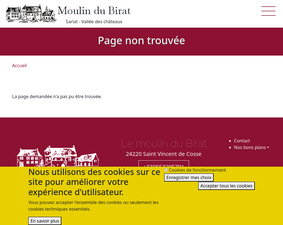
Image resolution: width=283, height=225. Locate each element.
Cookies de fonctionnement (197, 170)
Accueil (19, 65)
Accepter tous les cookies (226, 186)
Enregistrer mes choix (188, 177)
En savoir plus (44, 221)
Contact (242, 141)
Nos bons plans (250, 147)
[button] (269, 10)
